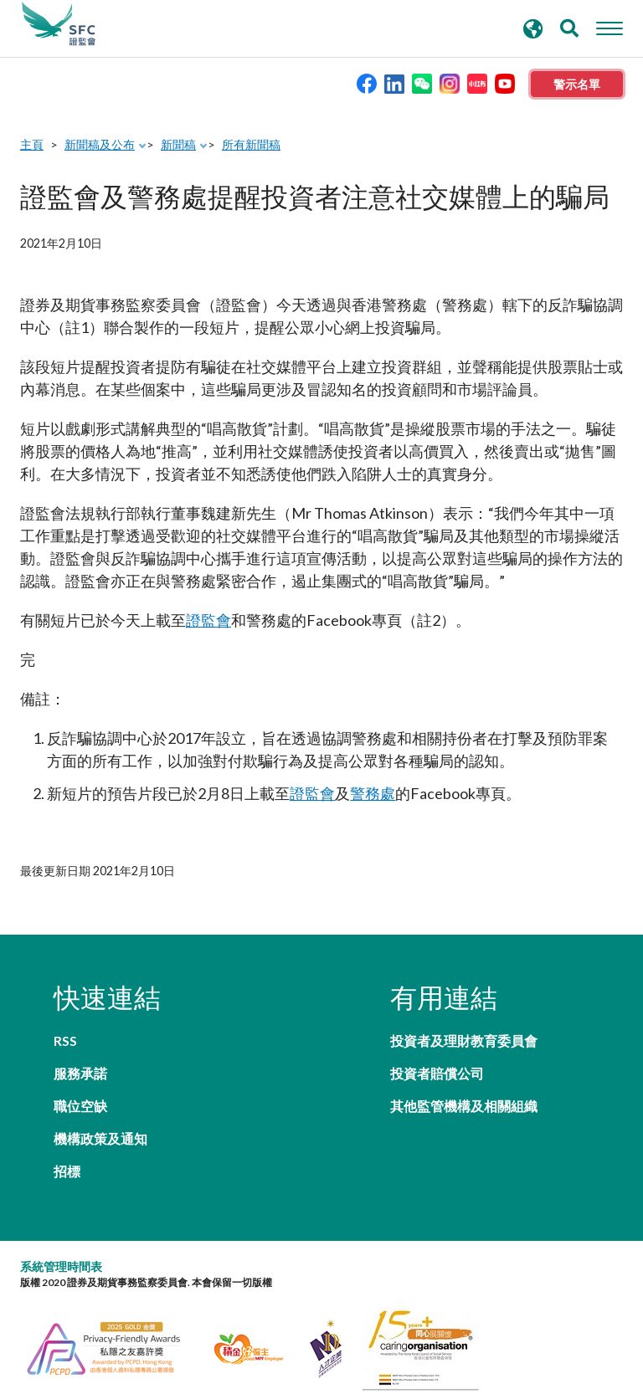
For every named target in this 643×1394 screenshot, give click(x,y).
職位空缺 (80, 1073)
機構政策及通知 (261, 1073)
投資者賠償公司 (437, 1073)
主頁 (32, 144)
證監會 (208, 620)
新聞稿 (178, 144)
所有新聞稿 (251, 144)
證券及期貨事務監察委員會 (58, 24)
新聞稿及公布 (99, 144)
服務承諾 (241, 1040)
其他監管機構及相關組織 (464, 1106)
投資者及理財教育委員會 (464, 1040)
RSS (65, 1040)
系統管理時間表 (61, 1201)
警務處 (372, 793)
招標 (67, 1106)
